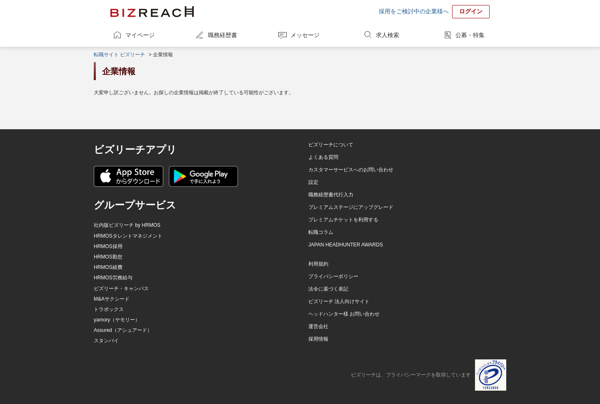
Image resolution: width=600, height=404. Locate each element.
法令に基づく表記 (328, 289)
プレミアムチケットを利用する (343, 220)
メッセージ (305, 35)
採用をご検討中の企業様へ (414, 11)
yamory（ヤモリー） (117, 320)
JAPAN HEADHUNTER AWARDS (345, 245)
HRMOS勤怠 (108, 257)
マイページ (140, 35)
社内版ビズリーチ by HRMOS (127, 225)
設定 (313, 182)
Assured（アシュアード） (123, 330)
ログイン (470, 11)
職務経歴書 (222, 35)
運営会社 (318, 326)
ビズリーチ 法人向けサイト (339, 301)
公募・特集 (470, 35)
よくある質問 (323, 157)
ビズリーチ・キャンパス (121, 288)
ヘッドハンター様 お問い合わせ (344, 314)
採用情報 (318, 339)
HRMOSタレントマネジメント (128, 236)
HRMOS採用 (108, 246)
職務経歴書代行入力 (330, 195)
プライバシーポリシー (333, 276)
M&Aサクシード (112, 299)
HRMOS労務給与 (113, 278)
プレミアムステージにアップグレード (350, 207)
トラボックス (109, 309)
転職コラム (320, 232)
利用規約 (318, 264)
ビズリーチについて (330, 145)
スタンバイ (106, 341)
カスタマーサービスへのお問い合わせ (350, 170)
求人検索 (387, 35)
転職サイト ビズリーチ (119, 55)
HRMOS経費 (108, 267)
